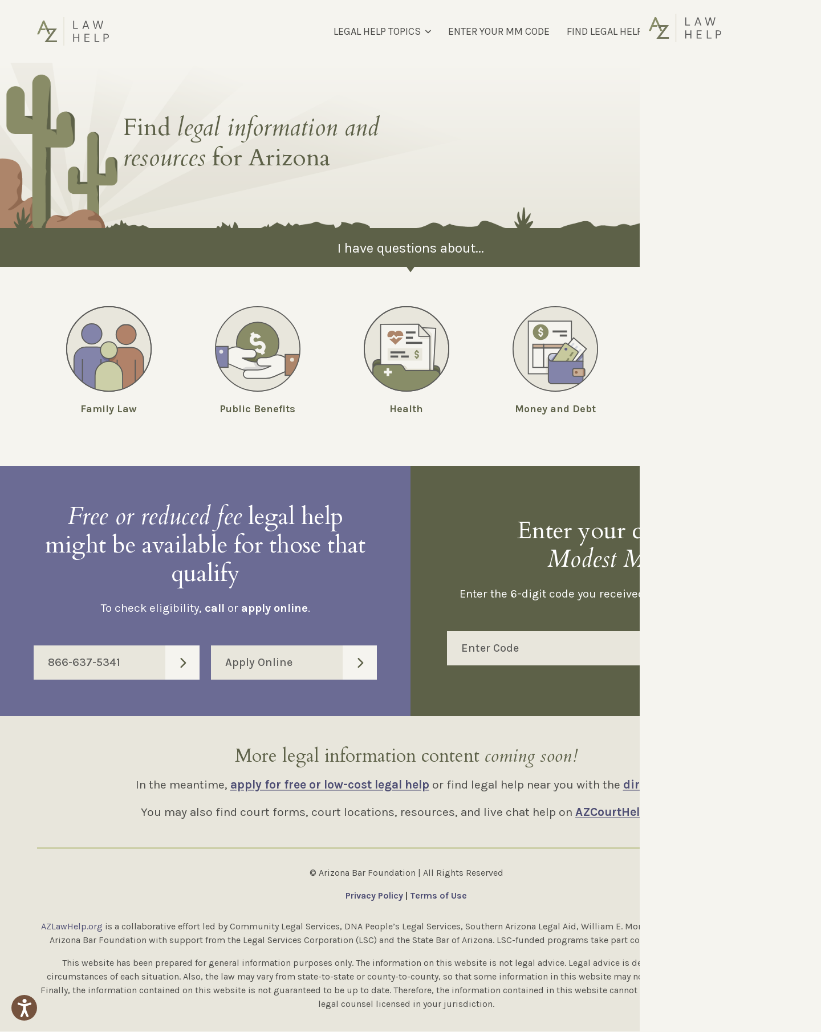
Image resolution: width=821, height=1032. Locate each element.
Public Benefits (257, 409)
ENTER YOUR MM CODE (499, 31)
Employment (704, 409)
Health (406, 409)
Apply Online (301, 663)
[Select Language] (723, 31)
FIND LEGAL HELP (605, 31)
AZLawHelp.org (72, 926)
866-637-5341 (124, 663)
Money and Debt (555, 409)
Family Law (108, 409)
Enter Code (623, 649)
